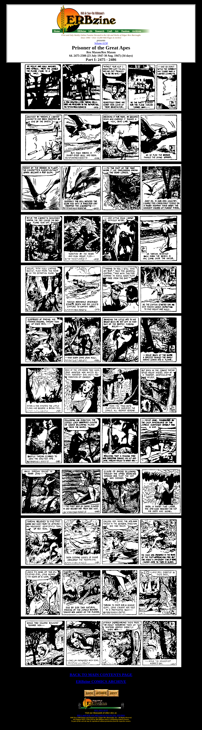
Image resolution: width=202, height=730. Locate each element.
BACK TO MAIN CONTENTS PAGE (101, 675)
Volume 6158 (101, 43)
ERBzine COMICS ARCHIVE (101, 681)
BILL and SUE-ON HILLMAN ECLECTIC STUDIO (101, 715)
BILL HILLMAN (101, 710)
